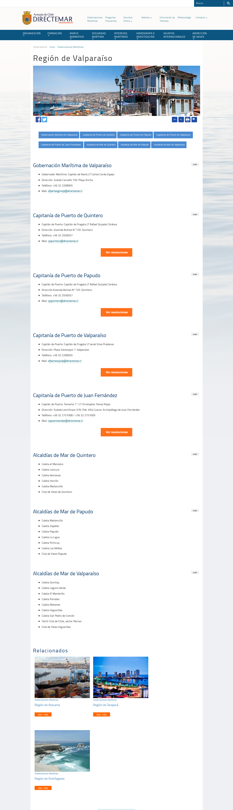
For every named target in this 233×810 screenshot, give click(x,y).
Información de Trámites (167, 19)
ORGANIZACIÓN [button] (32, 34)
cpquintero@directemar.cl (63, 241)
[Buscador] (209, 3)
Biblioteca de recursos (79, 799)
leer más (43, 712)
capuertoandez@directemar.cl (65, 421)
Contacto (201, 17)
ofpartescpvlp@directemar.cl (64, 361)
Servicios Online (128, 19)
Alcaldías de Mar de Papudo (135, 144)
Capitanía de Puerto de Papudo (135, 135)
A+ (175, 119)
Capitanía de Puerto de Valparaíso (173, 135)
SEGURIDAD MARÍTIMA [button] (99, 35)
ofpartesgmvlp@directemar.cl (65, 191)
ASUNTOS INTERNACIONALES (174, 35)
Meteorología (184, 17)
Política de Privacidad (55, 799)
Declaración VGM (174, 769)
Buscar (228, 3)
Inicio (52, 47)
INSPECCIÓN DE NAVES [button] (200, 35)
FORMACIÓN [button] (55, 34)
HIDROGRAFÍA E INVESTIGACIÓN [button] (145, 35)
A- (181, 119)
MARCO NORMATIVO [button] (77, 35)
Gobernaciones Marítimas (94, 19)
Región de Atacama (47, 702)
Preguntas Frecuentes (111, 19)
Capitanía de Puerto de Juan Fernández (61, 144)
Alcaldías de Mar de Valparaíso (169, 144)
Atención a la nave (174, 760)
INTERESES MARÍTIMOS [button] (121, 35)
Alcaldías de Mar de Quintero (101, 144)
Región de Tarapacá (103, 702)
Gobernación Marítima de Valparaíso (59, 135)
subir (195, 164)
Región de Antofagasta (161, 702)
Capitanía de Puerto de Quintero (99, 135)
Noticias (147, 17)
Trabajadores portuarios (177, 765)
